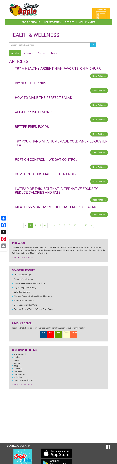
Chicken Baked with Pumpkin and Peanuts (33, 296)
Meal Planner (87, 22)
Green (58, 332)
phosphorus (19, 374)
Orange (74, 332)
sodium (17, 357)
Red (50, 332)
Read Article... (99, 75)
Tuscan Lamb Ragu (22, 274)
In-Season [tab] (28, 53)
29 (86, 225)
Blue (43, 332)
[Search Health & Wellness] (50, 44)
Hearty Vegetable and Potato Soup (29, 283)
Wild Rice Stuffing (22, 292)
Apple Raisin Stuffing (23, 279)
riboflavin (18, 371)
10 (75, 225)
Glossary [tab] (42, 53)
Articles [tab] (15, 53)
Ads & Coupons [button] (31, 22)
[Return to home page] (24, 9)
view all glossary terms (22, 384)
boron (16, 360)
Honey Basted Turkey (24, 300)
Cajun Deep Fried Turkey (25, 287)
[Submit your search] (93, 44)
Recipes (69, 22)
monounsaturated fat (23, 380)
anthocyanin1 (20, 354)
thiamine (18, 377)
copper (17, 365)
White (66, 332)
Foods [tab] (54, 53)
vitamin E (18, 368)
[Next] (91, 225)
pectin (17, 363)
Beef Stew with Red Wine (25, 305)
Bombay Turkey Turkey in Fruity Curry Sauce (34, 309)
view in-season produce (22, 257)
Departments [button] (52, 22)
